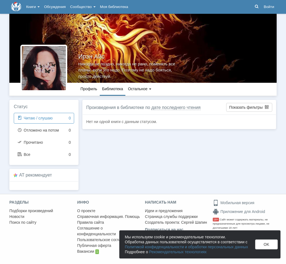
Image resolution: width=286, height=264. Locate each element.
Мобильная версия (233, 203)
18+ (216, 219)
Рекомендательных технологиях (178, 252)
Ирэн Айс (91, 56)
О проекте (86, 211)
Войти (269, 7)
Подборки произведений (31, 211)
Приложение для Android (239, 212)
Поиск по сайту (22, 222)
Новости (16, 216)
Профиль (88, 89)
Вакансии (88, 251)
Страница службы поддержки (171, 216)
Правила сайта (90, 222)
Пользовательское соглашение (105, 240)
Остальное (140, 89)
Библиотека (112, 89)
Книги (33, 7)
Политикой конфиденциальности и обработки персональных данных (186, 247)
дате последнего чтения (176, 107)
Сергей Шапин (194, 222)
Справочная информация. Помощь (108, 216)
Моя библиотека (114, 7)
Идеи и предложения (164, 211)
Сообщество (83, 7)
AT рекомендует (35, 175)
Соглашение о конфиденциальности (96, 231)
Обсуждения (55, 7)
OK (266, 244)
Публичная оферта (94, 245)
